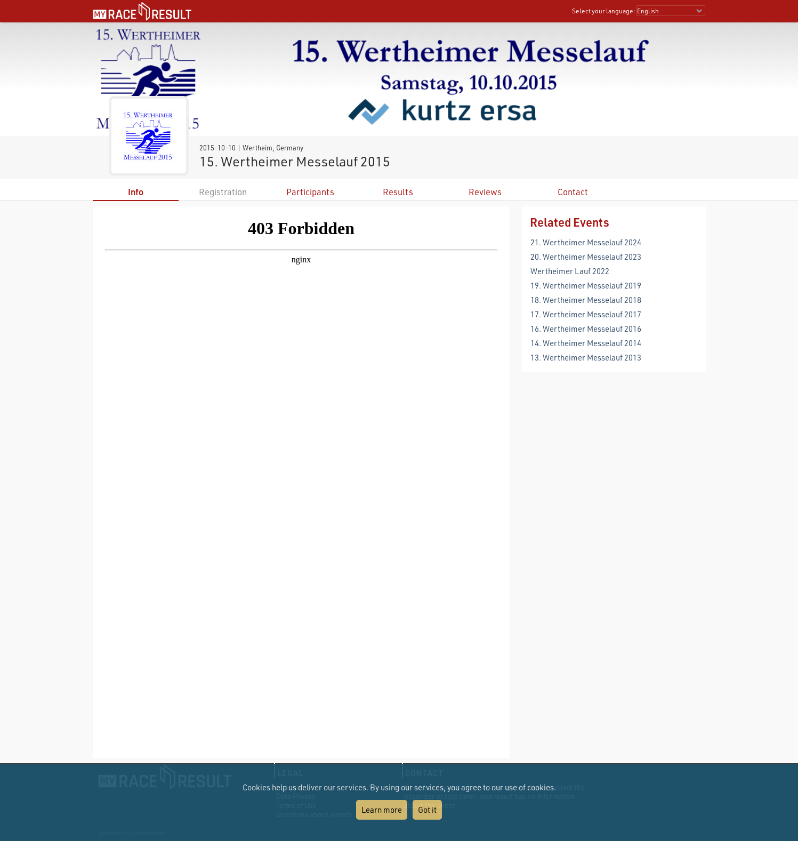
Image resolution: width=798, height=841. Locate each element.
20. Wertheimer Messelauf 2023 (585, 256)
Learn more (381, 809)
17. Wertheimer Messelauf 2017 (585, 314)
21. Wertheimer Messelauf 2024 (585, 242)
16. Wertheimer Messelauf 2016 (585, 328)
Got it (427, 809)
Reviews (485, 191)
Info (135, 191)
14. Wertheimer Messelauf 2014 (585, 343)
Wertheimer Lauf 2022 (569, 271)
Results (398, 191)
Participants (310, 191)
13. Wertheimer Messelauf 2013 (585, 357)
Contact (573, 191)
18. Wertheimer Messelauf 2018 (585, 299)
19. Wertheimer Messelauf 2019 (585, 285)
